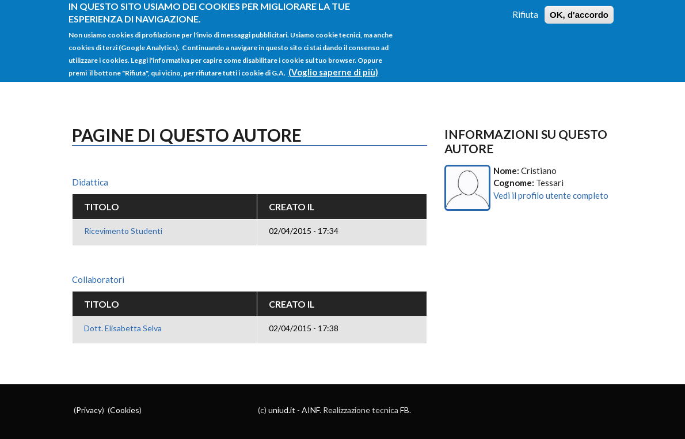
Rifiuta (525, 8)
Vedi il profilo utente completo (550, 195)
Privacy (89, 410)
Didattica (90, 182)
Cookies (124, 410)
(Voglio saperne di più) (333, 66)
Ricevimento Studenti (123, 231)
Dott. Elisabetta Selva (123, 328)
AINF (310, 410)
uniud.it (281, 410)
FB (404, 410)
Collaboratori (98, 279)
